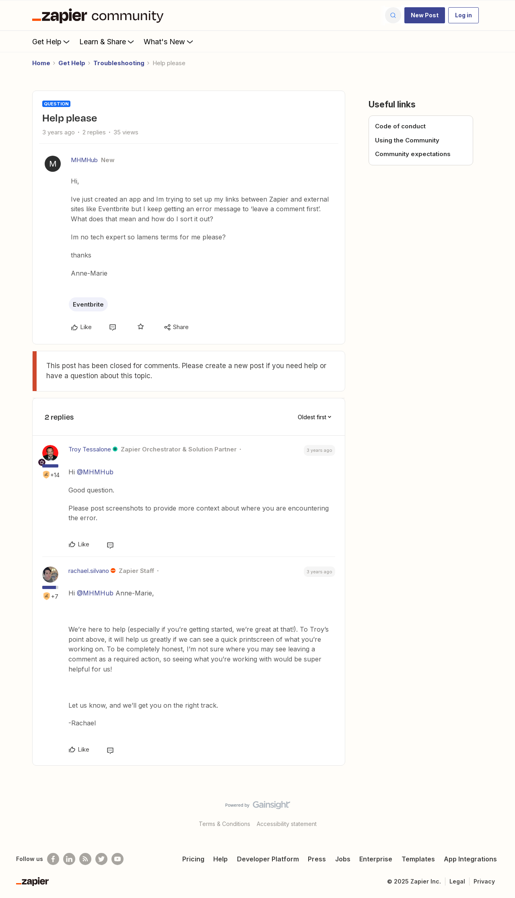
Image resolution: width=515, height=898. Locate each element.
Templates (418, 859)
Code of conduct (400, 126)
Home (41, 63)
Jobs (342, 859)
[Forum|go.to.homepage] (99, 15)
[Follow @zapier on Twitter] (101, 859)
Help (220, 859)
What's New (169, 41)
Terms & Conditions (224, 823)
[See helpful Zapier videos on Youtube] (117, 859)
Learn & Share (107, 41)
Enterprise (375, 859)
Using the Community (407, 140)
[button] (424, 15)
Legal (457, 881)
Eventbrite (88, 304)
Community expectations (413, 154)
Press (317, 859)
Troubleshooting (118, 63)
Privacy (484, 881)
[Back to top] (499, 812)
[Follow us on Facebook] (53, 859)
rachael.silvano (88, 571)
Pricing (193, 859)
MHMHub (84, 160)
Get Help (51, 41)
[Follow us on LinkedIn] (69, 859)
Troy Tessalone (89, 449)
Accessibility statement (287, 823)
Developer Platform (268, 859)
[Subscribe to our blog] (85, 859)
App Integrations (470, 859)
